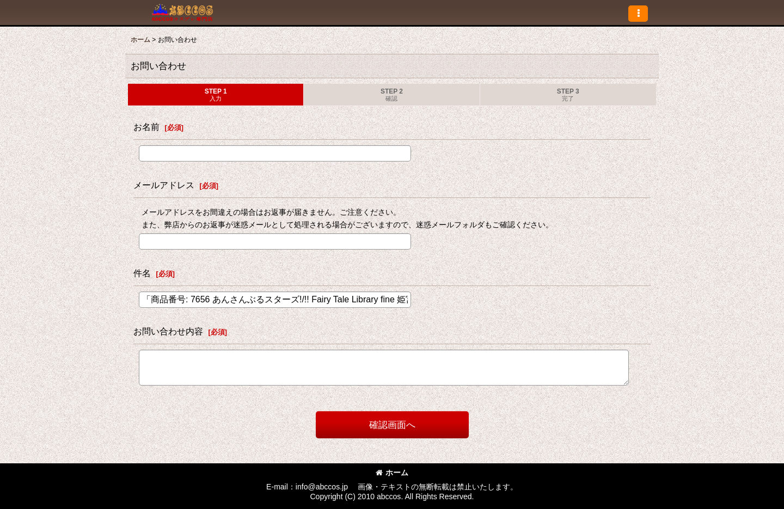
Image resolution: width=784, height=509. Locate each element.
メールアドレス (163, 185)
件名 (142, 273)
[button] (638, 13)
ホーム (392, 472)
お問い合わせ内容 (168, 331)
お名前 (146, 127)
